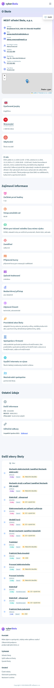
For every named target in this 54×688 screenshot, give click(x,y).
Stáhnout (24, 433)
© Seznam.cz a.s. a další (45, 93)
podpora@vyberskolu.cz (10, 645)
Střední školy (6, 655)
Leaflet (34, 93)
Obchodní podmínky (9, 674)
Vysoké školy (6, 661)
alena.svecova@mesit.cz (17, 39)
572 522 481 (11, 63)
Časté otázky (6, 672)
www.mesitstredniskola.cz (18, 34)
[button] (27, 81)
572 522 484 (11, 51)
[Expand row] (5, 473)
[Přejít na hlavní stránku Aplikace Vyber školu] (10, 3)
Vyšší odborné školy (9, 658)
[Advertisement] (27, 443)
